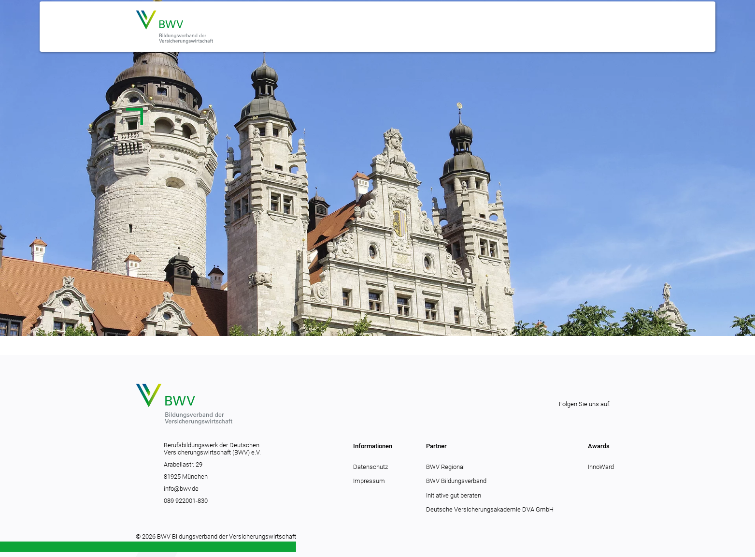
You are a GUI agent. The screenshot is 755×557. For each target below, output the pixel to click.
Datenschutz (370, 466)
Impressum (369, 480)
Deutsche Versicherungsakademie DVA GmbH (490, 509)
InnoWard (601, 466)
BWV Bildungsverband (456, 480)
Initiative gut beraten (453, 495)
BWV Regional (445, 466)
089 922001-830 (186, 500)
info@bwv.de (181, 488)
